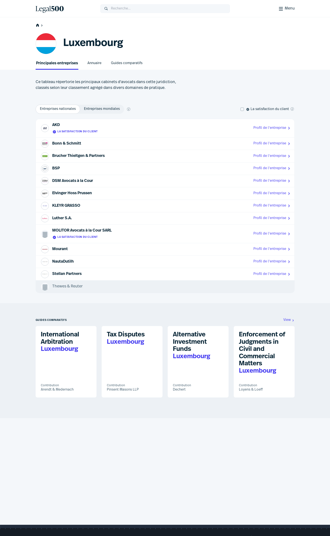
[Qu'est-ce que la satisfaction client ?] (292, 109)
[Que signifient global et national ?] (128, 109)
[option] (58, 109)
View (289, 320)
